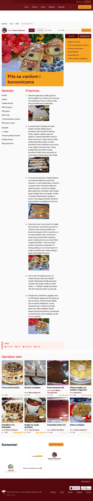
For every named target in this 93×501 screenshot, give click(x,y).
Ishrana (34, 7)
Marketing (34, 492)
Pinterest (88, 492)
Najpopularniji (84, 36)
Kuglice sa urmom (74, 42)
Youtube (70, 492)
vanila (38, 346)
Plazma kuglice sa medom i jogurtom (80, 378)
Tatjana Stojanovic (18, 30)
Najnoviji (71, 36)
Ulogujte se (88, 1)
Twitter (62, 492)
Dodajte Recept (84, 7)
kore (19, 346)
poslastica (28, 346)
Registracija (79, 1)
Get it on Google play (86, 488)
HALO (13, 495)
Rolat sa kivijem (80, 415)
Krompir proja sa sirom (75, 48)
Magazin (52, 7)
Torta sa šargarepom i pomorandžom (78, 45)
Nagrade (61, 7)
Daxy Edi (11, 470)
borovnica (10, 346)
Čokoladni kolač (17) (58, 415)
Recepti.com (12, 6)
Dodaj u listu (86, 30)
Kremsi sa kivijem (35, 378)
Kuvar (26, 7)
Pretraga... (74, 7)
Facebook (53, 492)
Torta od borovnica (12, 378)
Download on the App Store (75, 488)
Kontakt (40, 492)
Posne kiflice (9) (73, 55)
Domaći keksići (73, 52)
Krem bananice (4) (58, 378)
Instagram (79, 492)
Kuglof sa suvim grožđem (35, 415)
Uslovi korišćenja (26, 492)
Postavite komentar (56, 444)
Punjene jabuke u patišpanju (77, 58)
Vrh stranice (85, 481)
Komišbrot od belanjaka (12, 415)
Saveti (43, 7)
